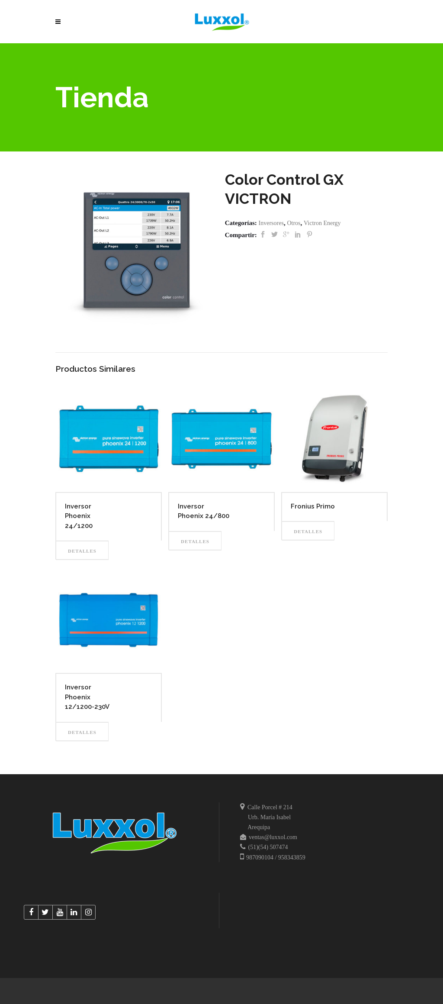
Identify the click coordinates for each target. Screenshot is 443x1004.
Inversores (271, 223)
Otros (293, 223)
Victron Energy (322, 223)
